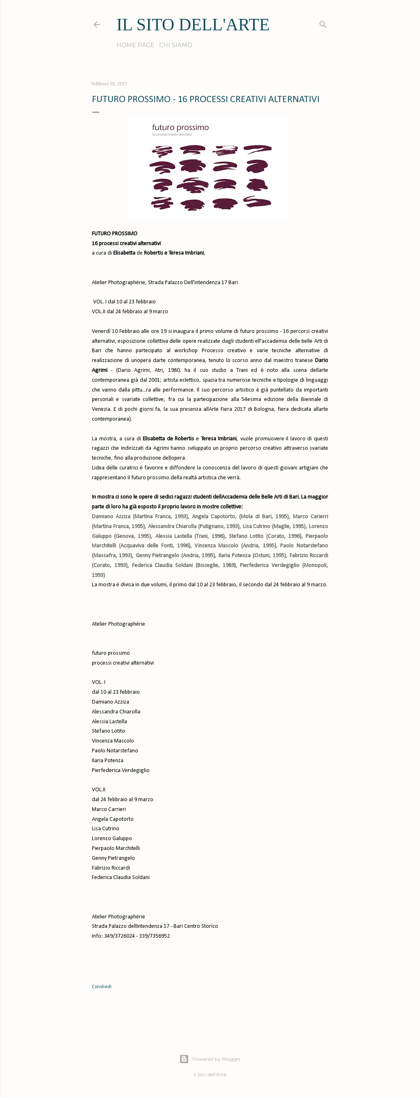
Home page (135, 45)
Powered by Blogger (210, 1059)
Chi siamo (175, 45)
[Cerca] (323, 23)
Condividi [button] (102, 986)
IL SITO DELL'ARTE (193, 24)
